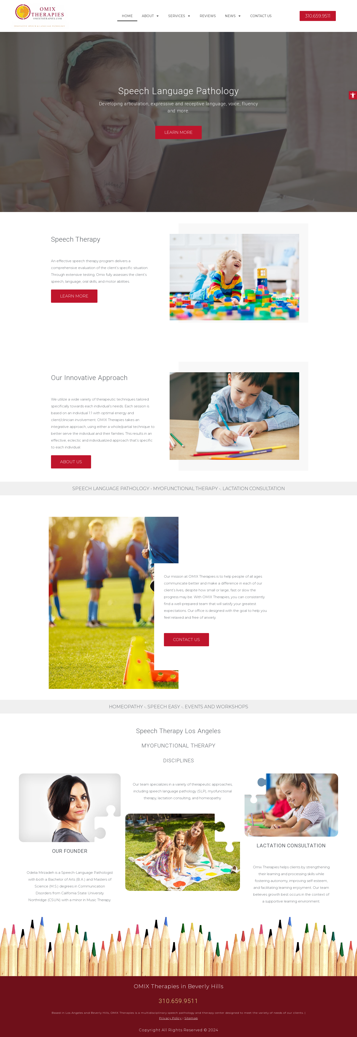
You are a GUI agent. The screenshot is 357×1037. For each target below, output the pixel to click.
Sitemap (190, 1018)
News (233, 16)
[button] (353, 95)
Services (179, 16)
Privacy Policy (170, 1018)
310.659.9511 (178, 1001)
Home (127, 16)
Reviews (208, 16)
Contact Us (261, 16)
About (150, 16)
